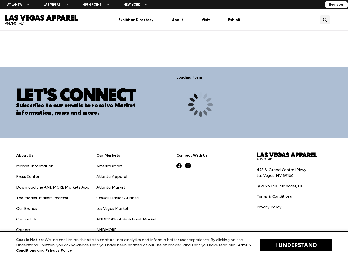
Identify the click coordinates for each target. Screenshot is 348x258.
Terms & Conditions (274, 196)
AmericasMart (109, 166)
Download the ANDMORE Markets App (52, 187)
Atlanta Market (110, 187)
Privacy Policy (269, 207)
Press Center (27, 176)
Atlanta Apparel (111, 176)
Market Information (34, 166)
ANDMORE (106, 230)
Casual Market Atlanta (117, 198)
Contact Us (26, 219)
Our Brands (26, 208)
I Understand (296, 245)
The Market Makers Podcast (42, 198)
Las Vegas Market (112, 208)
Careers (23, 230)
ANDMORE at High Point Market (126, 219)
